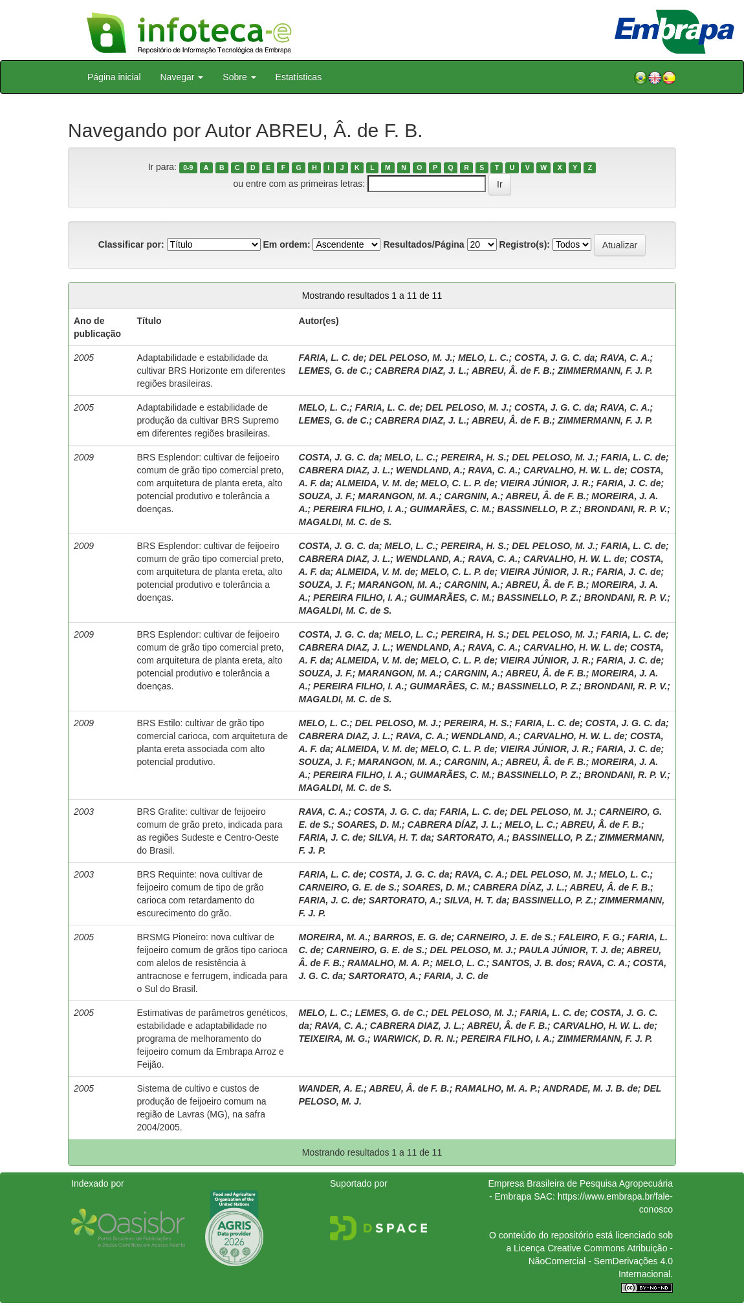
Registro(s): (524, 244)
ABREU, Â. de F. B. (512, 370)
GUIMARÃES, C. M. (451, 509)
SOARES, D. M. (369, 824)
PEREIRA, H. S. (473, 457)
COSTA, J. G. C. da (554, 357)
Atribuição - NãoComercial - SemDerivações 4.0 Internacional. (601, 1261)
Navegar (182, 77)
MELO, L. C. (483, 357)
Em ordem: (286, 244)
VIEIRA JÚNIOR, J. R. (545, 483)
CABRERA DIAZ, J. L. (420, 370)
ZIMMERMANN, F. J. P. (605, 370)
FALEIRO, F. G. (590, 937)
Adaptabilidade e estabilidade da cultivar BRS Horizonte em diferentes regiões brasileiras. (211, 370)
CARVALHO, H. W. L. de (574, 470)
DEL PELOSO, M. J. (410, 357)
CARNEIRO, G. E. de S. (348, 887)
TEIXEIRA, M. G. (333, 1038)
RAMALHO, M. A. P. (388, 963)
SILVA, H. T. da (400, 837)
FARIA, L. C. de (331, 357)
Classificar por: (131, 244)
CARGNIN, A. (472, 496)
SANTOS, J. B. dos (532, 963)
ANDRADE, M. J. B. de (590, 1088)
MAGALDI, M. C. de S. (345, 522)
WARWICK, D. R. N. (414, 1038)
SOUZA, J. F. (326, 496)
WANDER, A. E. (331, 1088)
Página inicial (114, 77)
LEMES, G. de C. (334, 370)
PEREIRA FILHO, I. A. (358, 509)
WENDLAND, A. (429, 470)
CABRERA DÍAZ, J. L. (453, 824)
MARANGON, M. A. (398, 496)
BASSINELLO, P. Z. (538, 509)
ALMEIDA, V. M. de (375, 483)
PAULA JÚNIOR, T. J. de (570, 950)
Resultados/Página (423, 244)
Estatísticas (299, 77)
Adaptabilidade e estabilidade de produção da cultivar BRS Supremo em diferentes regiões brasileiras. (208, 420)
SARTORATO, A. (472, 837)
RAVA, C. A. (625, 357)
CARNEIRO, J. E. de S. (505, 937)
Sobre (239, 77)
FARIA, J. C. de (628, 483)
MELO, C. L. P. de (457, 483)
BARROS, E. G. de (412, 937)
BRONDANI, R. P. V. (625, 509)
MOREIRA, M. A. (333, 937)
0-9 (188, 167)
